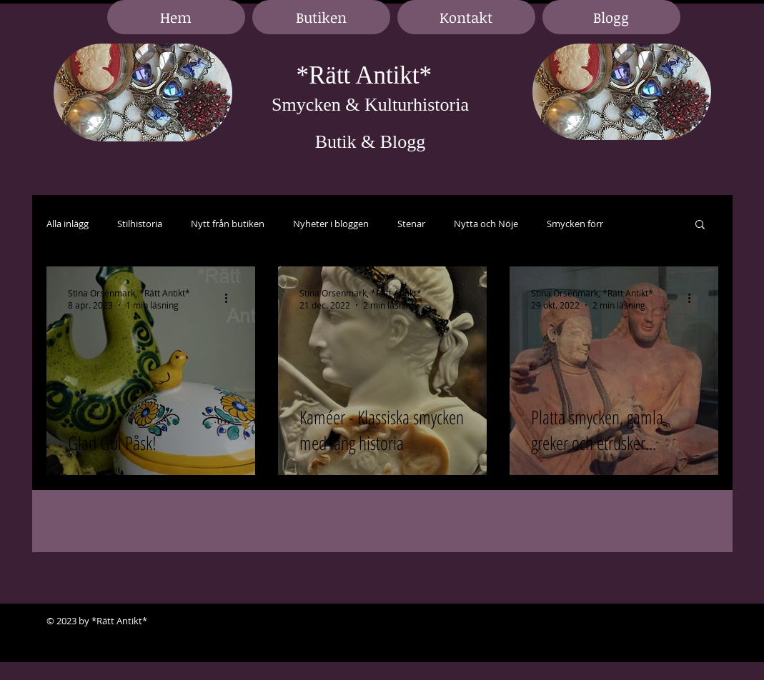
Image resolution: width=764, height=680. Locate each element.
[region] (143, 93)
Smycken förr (575, 224)
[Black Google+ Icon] (704, 621)
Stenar (411, 224)
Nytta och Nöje (486, 224)
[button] (700, 225)
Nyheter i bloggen (331, 224)
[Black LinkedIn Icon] (682, 621)
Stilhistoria (139, 224)
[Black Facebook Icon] (661, 621)
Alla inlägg (67, 224)
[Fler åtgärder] (231, 298)
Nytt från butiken (227, 224)
